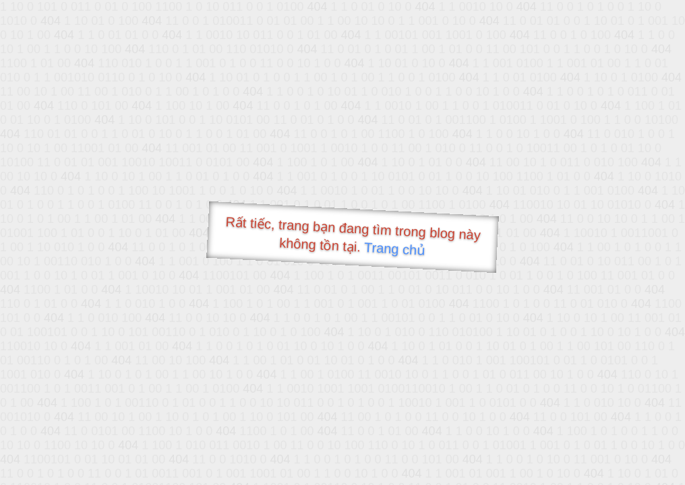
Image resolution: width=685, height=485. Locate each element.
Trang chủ (394, 249)
